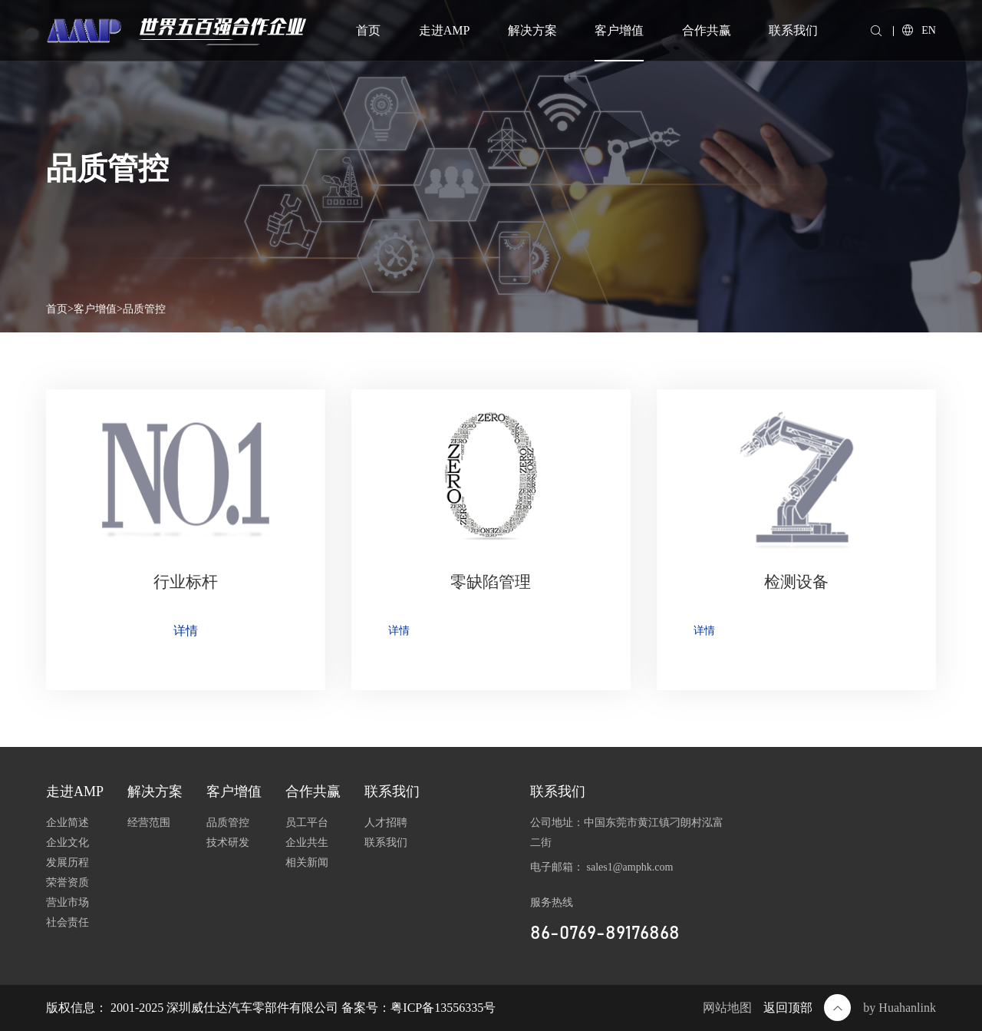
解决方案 (532, 30)
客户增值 (619, 30)
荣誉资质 (67, 882)
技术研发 (227, 842)
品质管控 (144, 309)
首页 (368, 30)
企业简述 (67, 822)
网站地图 (727, 1007)
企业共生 (306, 842)
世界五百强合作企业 (221, 27)
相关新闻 (306, 862)
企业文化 (67, 842)
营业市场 (67, 902)
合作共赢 (706, 30)
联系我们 (793, 30)
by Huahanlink (899, 1007)
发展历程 (67, 862)
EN (918, 30)
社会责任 (67, 922)
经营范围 (148, 822)
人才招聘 (385, 822)
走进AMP (444, 30)
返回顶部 (807, 1007)
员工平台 (306, 822)
